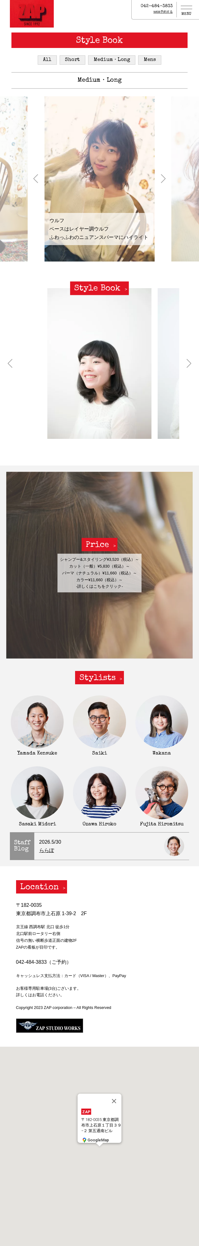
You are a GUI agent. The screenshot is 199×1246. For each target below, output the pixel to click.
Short (72, 60)
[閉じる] (114, 1101)
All (47, 60)
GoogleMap (95, 1140)
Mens (150, 60)
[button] (36, 179)
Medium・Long (112, 60)
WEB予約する (163, 11)
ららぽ (46, 850)
